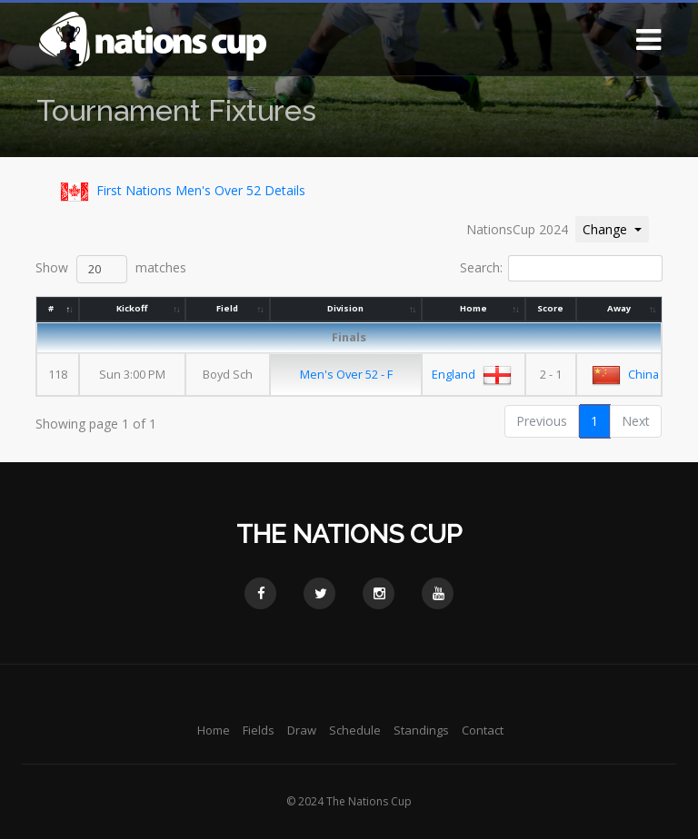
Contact (483, 730)
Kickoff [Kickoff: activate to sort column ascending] (132, 308)
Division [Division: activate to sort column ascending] (346, 308)
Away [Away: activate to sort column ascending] (619, 308)
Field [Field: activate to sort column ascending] (228, 308)
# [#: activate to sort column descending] (51, 308)
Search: (561, 268)
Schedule (355, 730)
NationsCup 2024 (517, 229)
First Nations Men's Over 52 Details (179, 191)
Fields (258, 730)
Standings (421, 730)
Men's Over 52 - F (347, 374)
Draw (301, 730)
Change (615, 228)
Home (213, 730)
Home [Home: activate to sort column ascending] (473, 308)
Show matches (110, 269)
